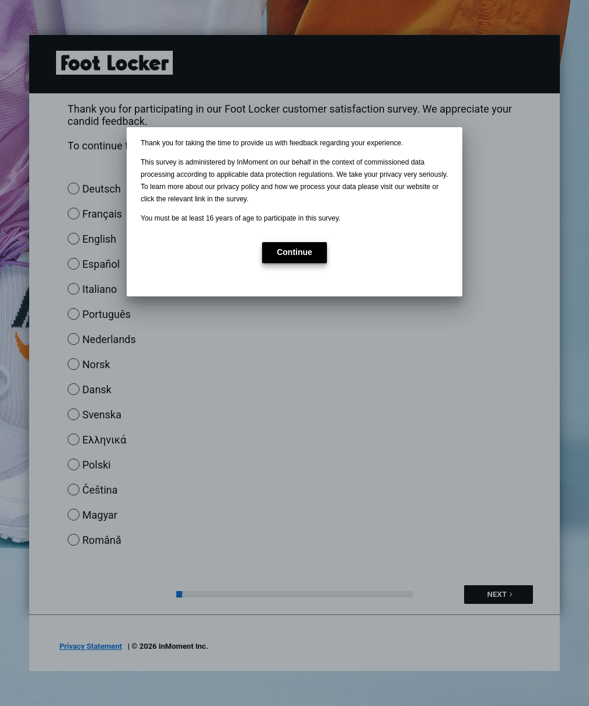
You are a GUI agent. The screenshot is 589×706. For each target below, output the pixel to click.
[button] (294, 252)
